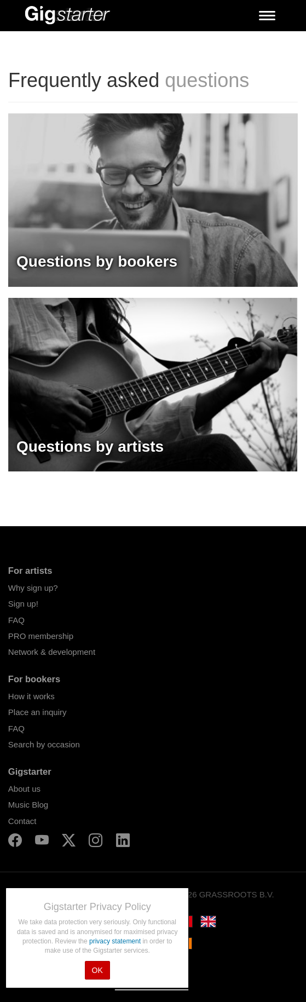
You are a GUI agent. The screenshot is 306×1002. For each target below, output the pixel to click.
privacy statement (115, 941)
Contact (22, 821)
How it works (31, 696)
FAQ (16, 620)
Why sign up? (33, 587)
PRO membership (40, 636)
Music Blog (28, 804)
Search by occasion (44, 744)
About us (24, 788)
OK (97, 970)
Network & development (51, 652)
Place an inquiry (37, 712)
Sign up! (23, 603)
